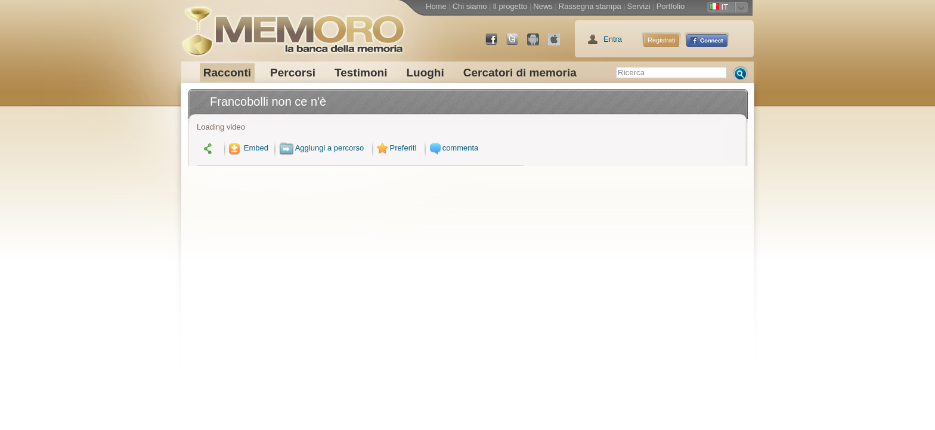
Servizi (639, 6)
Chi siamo (470, 6)
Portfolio (671, 6)
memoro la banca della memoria (292, 27)
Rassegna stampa (590, 6)
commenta (452, 147)
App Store (558, 43)
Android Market (538, 43)
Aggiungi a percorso (321, 147)
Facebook (496, 43)
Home (436, 6)
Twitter (517, 43)
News (543, 6)
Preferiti (395, 147)
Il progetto (510, 6)
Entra (612, 39)
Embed (247, 147)
